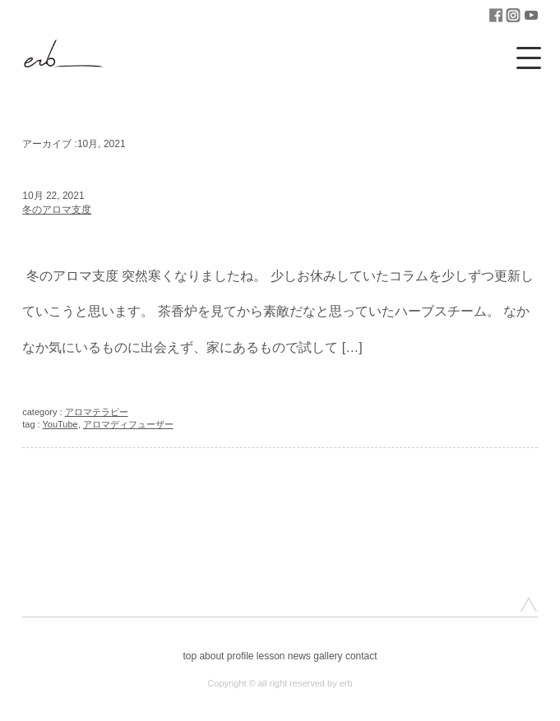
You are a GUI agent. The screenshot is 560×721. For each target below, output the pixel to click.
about (211, 656)
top (190, 656)
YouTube (60, 424)
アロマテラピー (96, 412)
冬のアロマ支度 (56, 209)
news (299, 656)
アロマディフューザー (128, 424)
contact (361, 656)
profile (240, 656)
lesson (271, 656)
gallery (327, 656)
